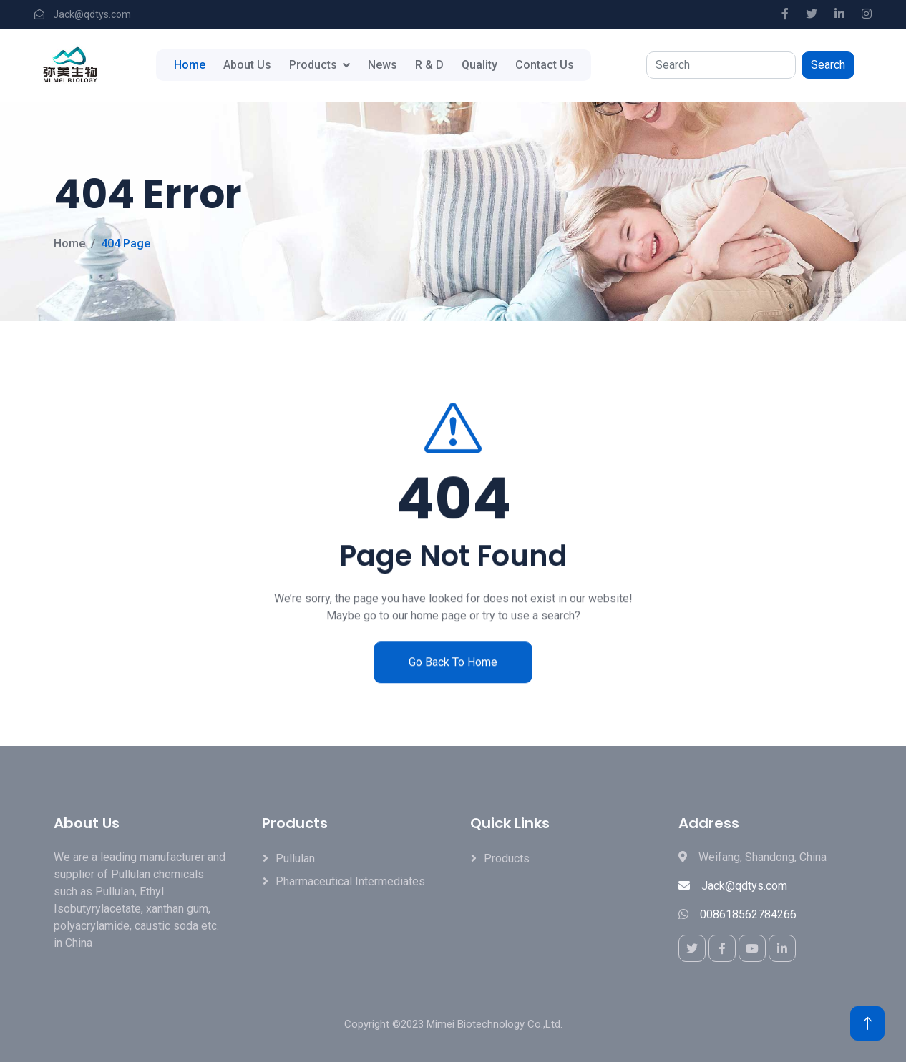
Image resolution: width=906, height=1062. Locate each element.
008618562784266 (748, 914)
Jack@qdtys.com (732, 886)
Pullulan (295, 858)
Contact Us (544, 65)
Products (313, 65)
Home (189, 65)
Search (828, 65)
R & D (429, 65)
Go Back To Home (453, 680)
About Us (247, 65)
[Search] (721, 65)
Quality (479, 65)
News (382, 65)
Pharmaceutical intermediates (350, 881)
